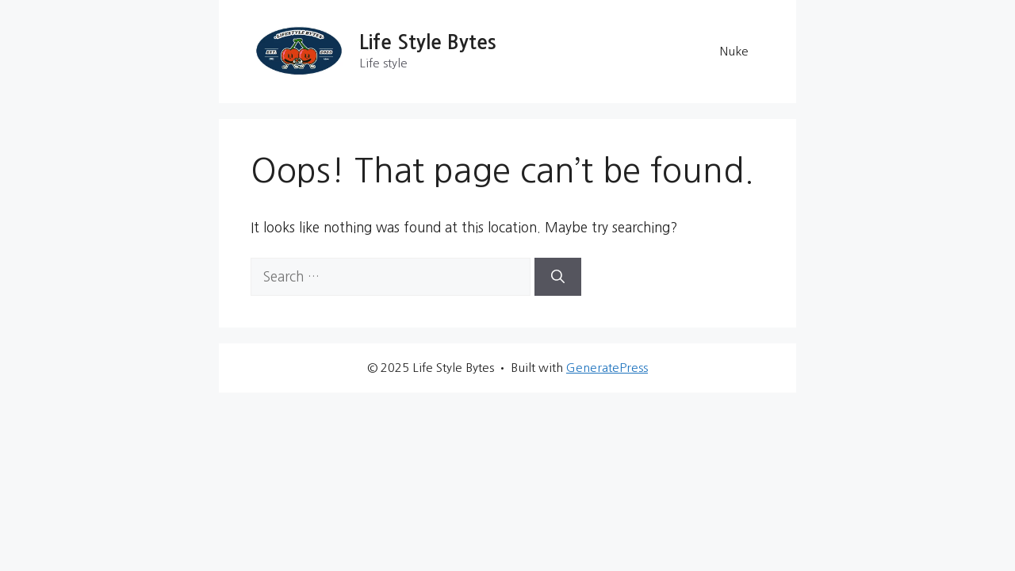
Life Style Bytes (427, 42)
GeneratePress (607, 368)
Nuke (734, 51)
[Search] (557, 277)
